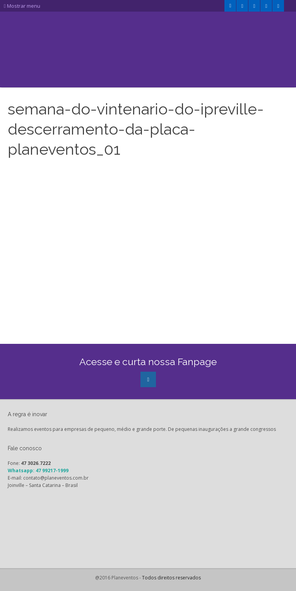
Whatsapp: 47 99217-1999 (38, 470)
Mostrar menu (22, 5)
